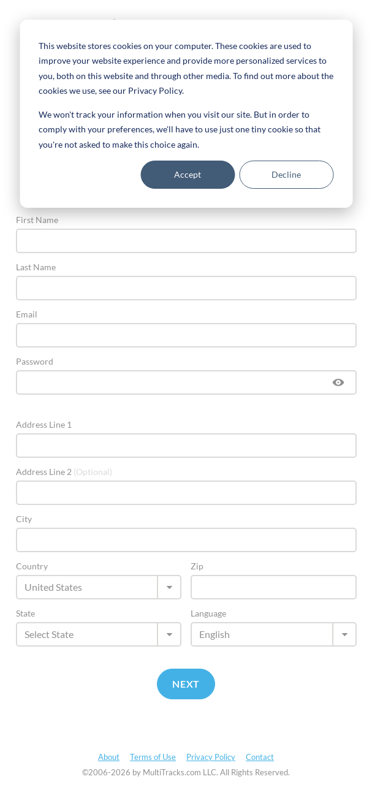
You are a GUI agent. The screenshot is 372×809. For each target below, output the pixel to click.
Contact (260, 757)
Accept (187, 174)
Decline (286, 174)
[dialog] (186, 114)
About (109, 757)
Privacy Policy (210, 757)
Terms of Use (153, 757)
